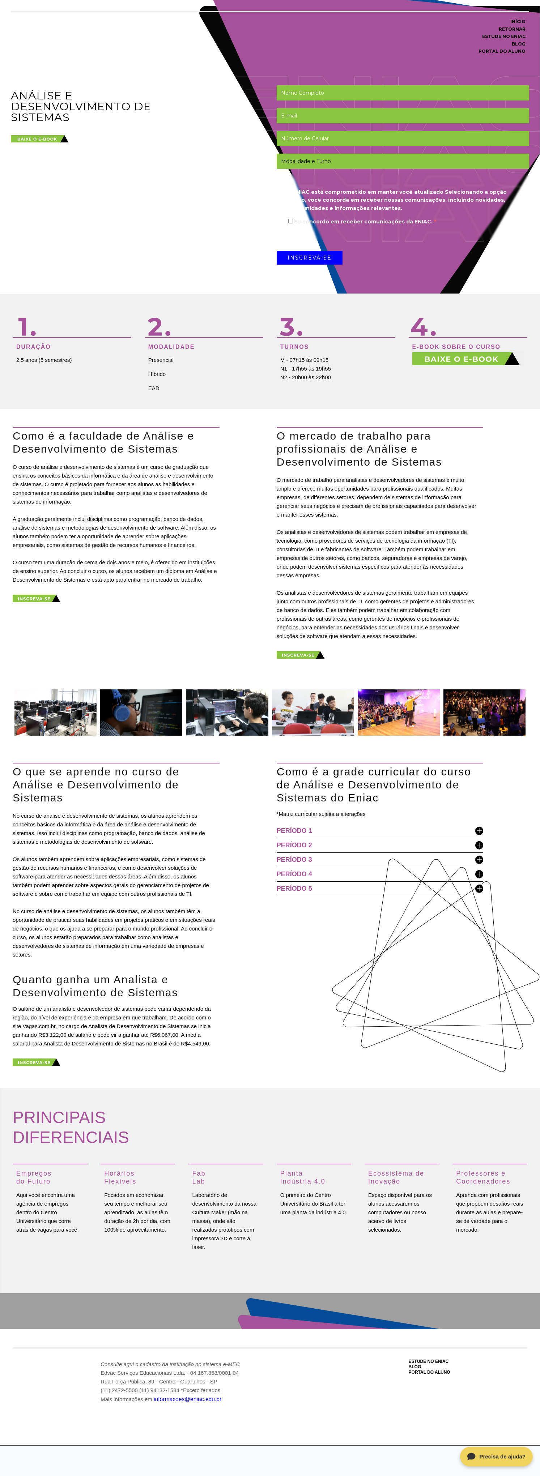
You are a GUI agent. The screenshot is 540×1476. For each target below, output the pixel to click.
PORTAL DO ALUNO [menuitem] (502, 51)
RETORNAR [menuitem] (512, 29)
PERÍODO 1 (380, 830)
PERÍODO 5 (380, 888)
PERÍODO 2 (380, 845)
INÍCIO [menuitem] (518, 21)
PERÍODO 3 (380, 859)
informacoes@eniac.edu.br (186, 1398)
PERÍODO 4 (380, 874)
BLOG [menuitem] (519, 44)
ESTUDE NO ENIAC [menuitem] (504, 36)
